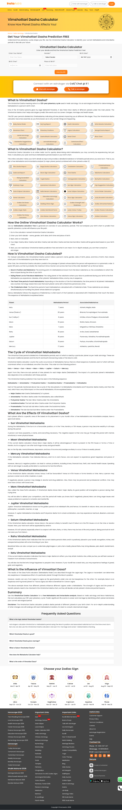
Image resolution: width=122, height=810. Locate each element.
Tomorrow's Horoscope (16, 752)
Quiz (36, 717)
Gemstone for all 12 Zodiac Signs (46, 774)
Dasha (64, 787)
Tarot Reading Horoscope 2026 (18, 717)
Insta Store (59, 10)
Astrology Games (41, 720)
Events (91, 736)
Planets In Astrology (42, 787)
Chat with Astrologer (79, 4)
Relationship (39, 747)
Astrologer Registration (97, 732)
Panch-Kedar (39, 800)
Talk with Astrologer (69, 724)
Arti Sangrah (66, 770)
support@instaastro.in (102, 752)
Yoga (64, 754)
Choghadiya (39, 770)
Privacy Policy (94, 719)
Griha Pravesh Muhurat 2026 (17, 776)
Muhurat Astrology (41, 740)
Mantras (38, 794)
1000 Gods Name (68, 800)
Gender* (47, 53)
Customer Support (95, 716)
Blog (86, 10)
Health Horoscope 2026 (16, 724)
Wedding (38, 750)
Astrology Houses (68, 747)
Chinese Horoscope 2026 (16, 737)
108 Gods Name (67, 797)
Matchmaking (24, 10)
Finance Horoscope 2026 (16, 730)
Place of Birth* (49, 61)
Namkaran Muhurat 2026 (16, 780)
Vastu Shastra (40, 780)
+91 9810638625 (98, 749)
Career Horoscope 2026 (16, 727)
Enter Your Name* (15, 53)
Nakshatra (38, 790)
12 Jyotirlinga (39, 797)
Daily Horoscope (67, 730)
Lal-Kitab (65, 790)
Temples (38, 764)
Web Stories (66, 767)
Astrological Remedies (43, 777)
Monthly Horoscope (14, 762)
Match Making (67, 740)
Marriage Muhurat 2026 (16, 773)
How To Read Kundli (69, 737)
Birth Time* (13, 61)
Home (10, 10)
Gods (37, 760)
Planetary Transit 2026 (42, 784)
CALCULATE (61, 72)
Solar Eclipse (39, 724)
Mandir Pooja (70, 10)
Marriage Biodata (68, 744)
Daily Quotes (66, 777)
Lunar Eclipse (39, 727)
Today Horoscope (14, 748)
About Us (92, 729)
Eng (96, 10)
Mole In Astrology (68, 784)
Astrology (38, 757)
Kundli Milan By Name (69, 717)
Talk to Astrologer (98, 4)
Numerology (39, 744)
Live (43, 10)
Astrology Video (67, 794)
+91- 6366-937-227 (101, 746)
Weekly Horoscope (14, 758)
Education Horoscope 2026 (17, 734)
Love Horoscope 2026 (15, 720)
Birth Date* (84, 53)
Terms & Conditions (96, 722)
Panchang (49, 10)
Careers (92, 726)
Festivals (38, 754)
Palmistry (38, 767)
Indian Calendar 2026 (42, 730)
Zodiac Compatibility (69, 750)
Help (90, 739)
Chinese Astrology (41, 737)
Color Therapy (67, 757)
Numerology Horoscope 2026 (18, 740)
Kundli (15, 10)
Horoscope (34, 10)
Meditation (66, 760)
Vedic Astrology (18, 33)
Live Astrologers (67, 727)
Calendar (80, 10)
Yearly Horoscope (14, 765)
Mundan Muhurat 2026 (15, 783)
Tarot (91, 10)
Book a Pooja (66, 720)
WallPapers (66, 774)
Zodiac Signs (66, 780)
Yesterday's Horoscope (16, 755)
